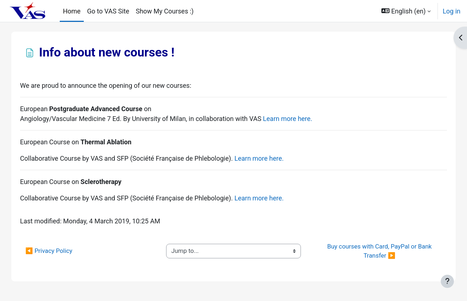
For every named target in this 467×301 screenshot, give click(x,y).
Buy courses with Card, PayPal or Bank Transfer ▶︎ (375, 251)
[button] (406, 11)
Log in (451, 11)
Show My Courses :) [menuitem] (165, 11)
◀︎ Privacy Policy (57, 250)
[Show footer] (447, 281)
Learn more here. (296, 118)
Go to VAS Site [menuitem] (108, 11)
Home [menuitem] (72, 11)
